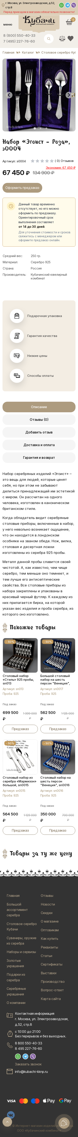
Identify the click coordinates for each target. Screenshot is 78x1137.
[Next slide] (69, 95)
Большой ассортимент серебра (17, 909)
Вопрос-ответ (52, 990)
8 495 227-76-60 (28, 1048)
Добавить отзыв (39, 432)
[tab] (34, 128)
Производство (53, 981)
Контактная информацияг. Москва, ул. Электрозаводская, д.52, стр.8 (41, 1019)
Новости (48, 904)
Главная (13, 895)
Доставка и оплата (39, 445)
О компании (16, 1003)
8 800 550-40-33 (28, 1043)
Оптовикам (50, 930)
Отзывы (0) (39, 419)
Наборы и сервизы (21, 952)
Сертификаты (51, 964)
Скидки (46, 913)
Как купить (49, 938)
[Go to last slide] (9, 95)
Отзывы (47, 895)
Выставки (48, 973)
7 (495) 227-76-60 (19, 41)
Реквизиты (49, 947)
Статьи (46, 956)
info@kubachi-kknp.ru (31, 1072)
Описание (39, 407)
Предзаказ (20, 729)
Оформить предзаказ (22, 188)
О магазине (50, 921)
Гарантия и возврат (39, 457)
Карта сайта (51, 999)
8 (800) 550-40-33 (19, 35)
